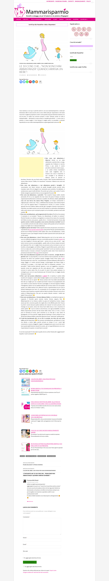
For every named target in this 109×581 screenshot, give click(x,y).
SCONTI (55, 19)
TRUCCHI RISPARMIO (36, 19)
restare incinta (42, 456)
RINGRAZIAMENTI (80, 1)
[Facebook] (21, 81)
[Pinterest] (30, 81)
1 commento (43, 75)
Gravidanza (29, 63)
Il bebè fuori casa (48, 63)
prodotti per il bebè (31, 456)
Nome (25, 537)
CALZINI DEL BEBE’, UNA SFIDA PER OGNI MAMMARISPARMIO (42, 469)
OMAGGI (61, 19)
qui (37, 252)
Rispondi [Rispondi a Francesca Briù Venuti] (30, 501)
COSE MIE (18, 19)
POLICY (88, 1)
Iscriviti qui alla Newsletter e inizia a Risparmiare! (42, 25)
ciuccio (61, 239)
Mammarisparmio (32, 75)
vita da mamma (51, 456)
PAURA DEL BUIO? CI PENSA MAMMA (42, 463)
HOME (34, 63)
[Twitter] (24, 81)
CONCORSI (68, 19)
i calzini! (44, 276)
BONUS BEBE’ (48, 19)
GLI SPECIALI (83, 19)
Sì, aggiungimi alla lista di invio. (32, 558)
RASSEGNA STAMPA (61, 1)
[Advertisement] (42, 97)
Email (25, 544)
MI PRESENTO (50, 1)
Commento (26, 517)
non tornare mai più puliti (36, 229)
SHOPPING (75, 19)
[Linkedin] (33, 81)
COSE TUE (25, 19)
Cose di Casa (22, 63)
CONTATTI (71, 1)
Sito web (25, 551)
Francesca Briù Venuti (32, 480)
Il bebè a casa (40, 63)
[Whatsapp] (27, 81)
